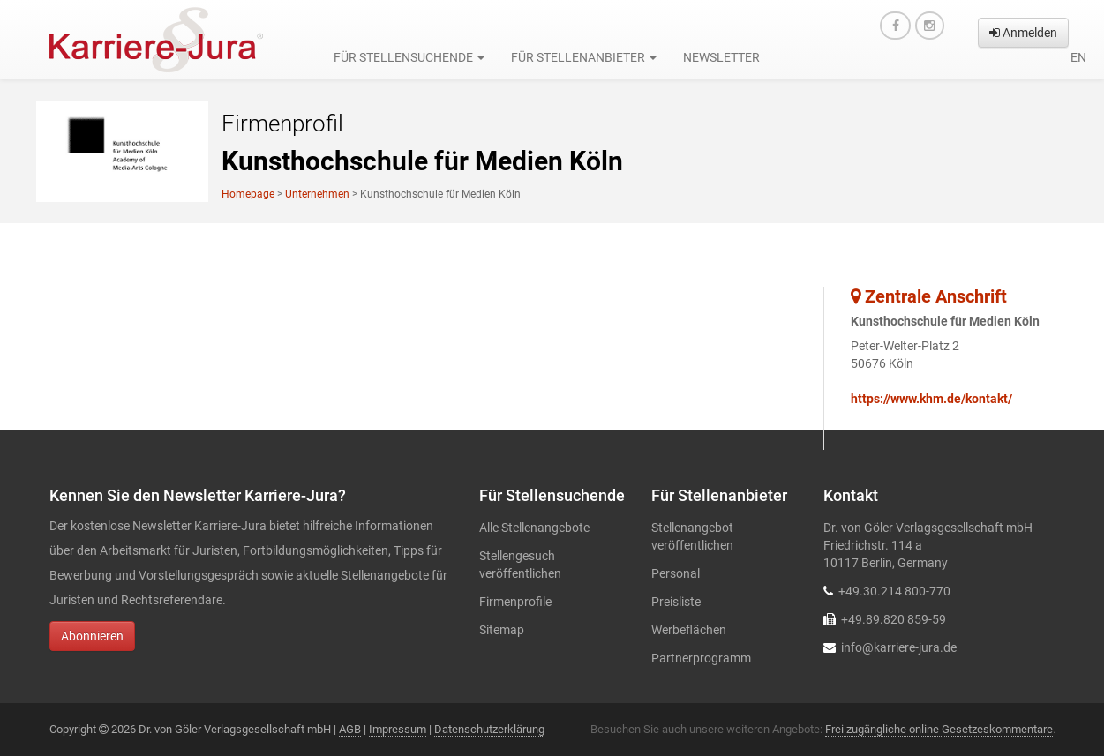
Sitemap (501, 630)
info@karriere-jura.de (899, 647)
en (1078, 57)
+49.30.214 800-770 (894, 591)
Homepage (248, 194)
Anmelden (1023, 33)
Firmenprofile (515, 602)
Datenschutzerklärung (489, 729)
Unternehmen (317, 194)
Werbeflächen (688, 630)
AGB (350, 729)
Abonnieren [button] (92, 636)
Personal (675, 573)
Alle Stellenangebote (534, 527)
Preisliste (676, 602)
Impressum (397, 729)
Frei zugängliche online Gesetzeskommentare (939, 729)
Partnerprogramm (701, 658)
